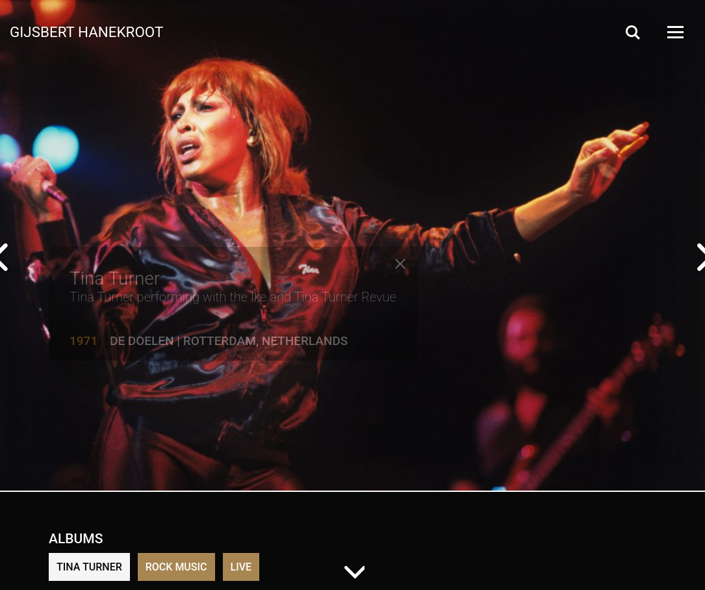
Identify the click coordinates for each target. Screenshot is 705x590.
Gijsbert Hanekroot (86, 31)
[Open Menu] (674, 32)
